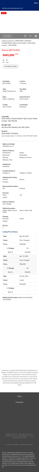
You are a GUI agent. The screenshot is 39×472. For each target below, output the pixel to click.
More (36, 3)
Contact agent (7, 36)
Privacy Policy (25, 434)
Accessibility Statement (17, 435)
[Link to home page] (2, 3)
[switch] (25, 36)
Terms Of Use (11, 434)
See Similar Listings (10, 66)
